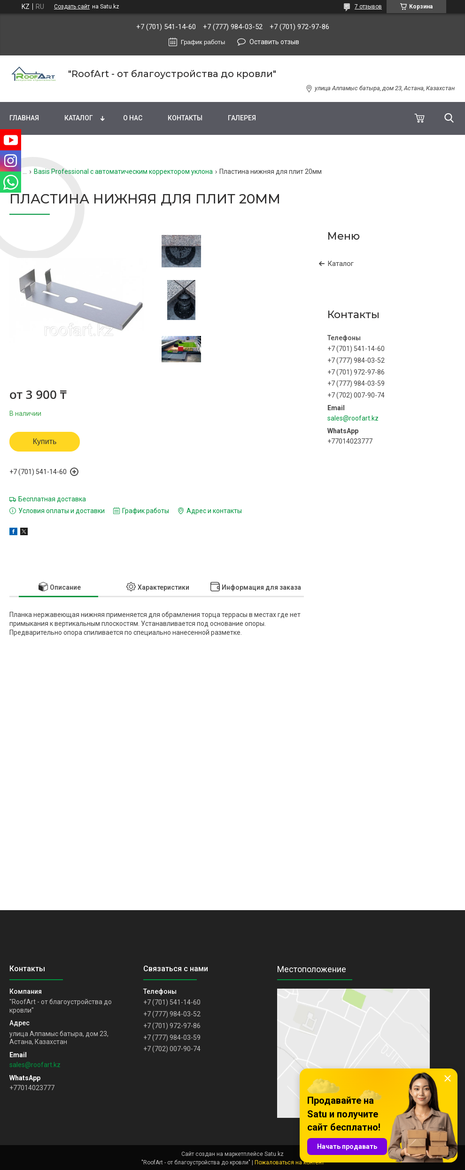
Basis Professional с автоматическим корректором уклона (123, 171)
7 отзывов (368, 6)
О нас (132, 118)
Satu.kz (274, 1154)
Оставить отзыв (274, 42)
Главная (24, 118)
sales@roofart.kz (353, 418)
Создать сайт (72, 6)
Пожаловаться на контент (289, 1162)
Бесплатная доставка (52, 499)
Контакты (185, 118)
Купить (45, 441)
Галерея (242, 118)
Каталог (78, 118)
